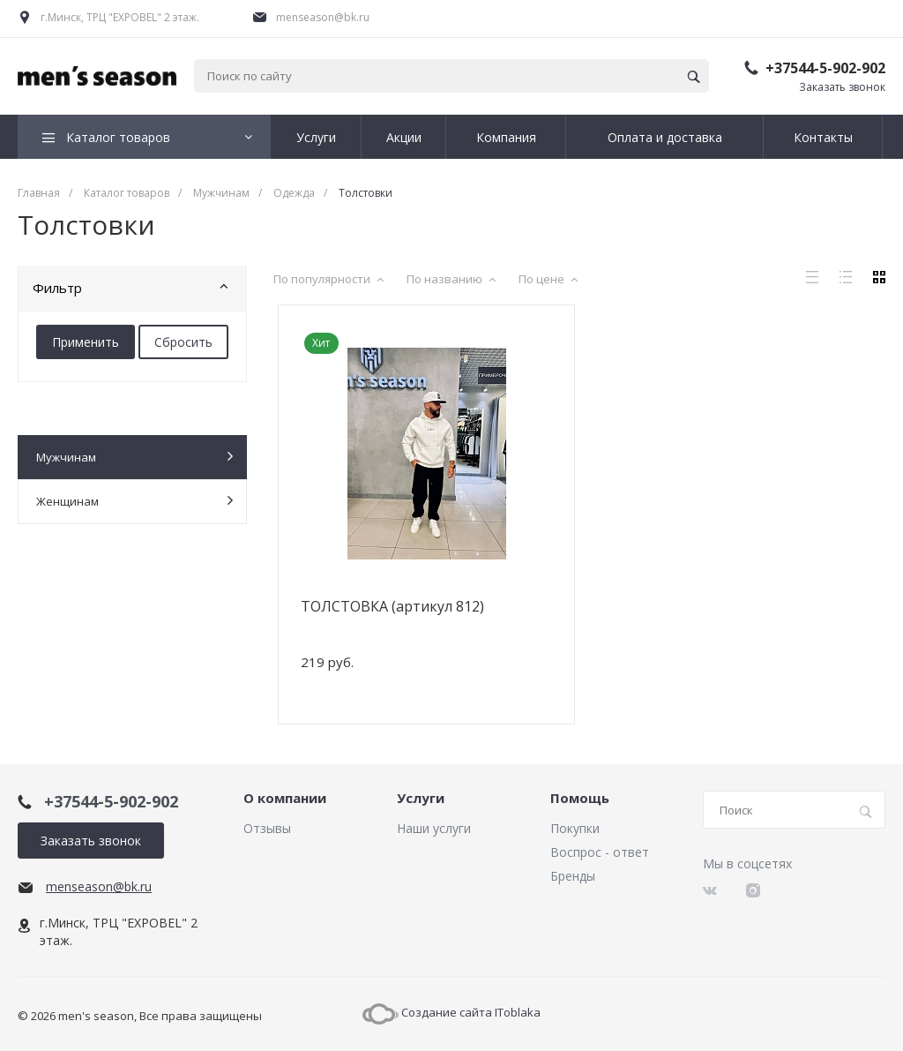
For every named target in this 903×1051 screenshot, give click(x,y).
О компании (284, 799)
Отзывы (267, 828)
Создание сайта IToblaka (451, 1012)
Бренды (572, 875)
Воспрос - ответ (599, 852)
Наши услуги (434, 828)
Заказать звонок (842, 86)
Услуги (420, 799)
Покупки (575, 828)
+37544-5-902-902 (825, 68)
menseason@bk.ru (322, 17)
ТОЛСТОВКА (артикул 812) (392, 606)
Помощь (579, 799)
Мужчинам (134, 456)
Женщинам (134, 500)
